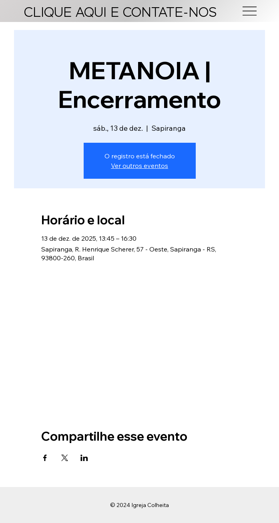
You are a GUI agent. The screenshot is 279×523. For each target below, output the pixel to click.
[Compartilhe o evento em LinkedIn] (84, 458)
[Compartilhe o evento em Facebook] (45, 458)
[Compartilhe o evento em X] (64, 458)
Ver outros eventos (139, 166)
